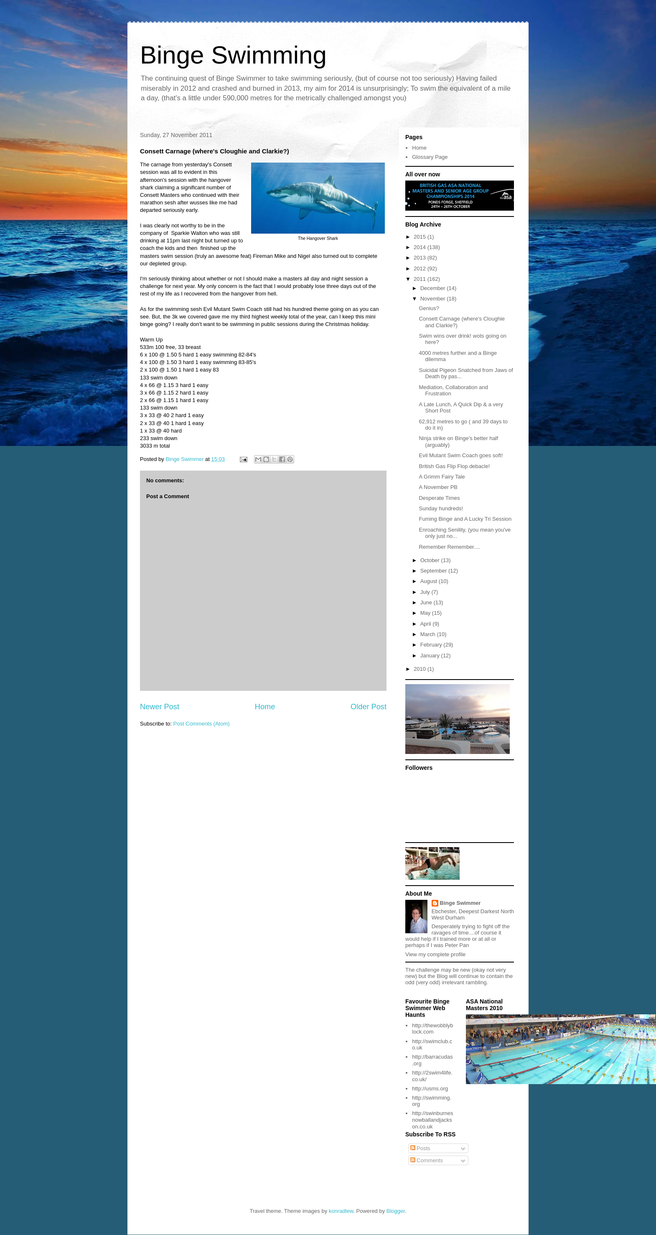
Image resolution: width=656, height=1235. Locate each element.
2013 (420, 258)
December (433, 288)
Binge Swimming (233, 55)
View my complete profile (435, 954)
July (426, 592)
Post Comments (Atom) (201, 724)
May (426, 613)
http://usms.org (430, 1088)
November (433, 298)
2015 (420, 237)
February (432, 645)
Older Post (368, 707)
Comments (426, 1160)
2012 (420, 268)
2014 (420, 247)
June (427, 602)
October (430, 560)
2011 (420, 279)
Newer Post (159, 707)
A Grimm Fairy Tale (442, 477)
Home (265, 707)
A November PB (438, 487)
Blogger (395, 1211)
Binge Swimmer (460, 903)
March (428, 634)
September (434, 571)
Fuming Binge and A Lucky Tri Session (465, 519)
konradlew (341, 1211)
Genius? (429, 308)
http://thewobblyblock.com (432, 1028)
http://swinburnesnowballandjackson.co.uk (432, 1119)
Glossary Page (430, 157)
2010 (420, 669)
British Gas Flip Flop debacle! (454, 466)
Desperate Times (439, 498)
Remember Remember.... (449, 547)
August (429, 581)
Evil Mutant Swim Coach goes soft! (461, 455)
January (430, 655)
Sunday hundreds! (441, 508)
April (426, 624)
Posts (420, 1148)
